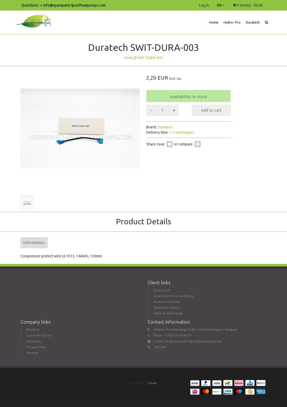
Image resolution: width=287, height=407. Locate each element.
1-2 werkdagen (181, 132)
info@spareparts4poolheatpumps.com (192, 341)
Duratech (253, 22)
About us (32, 329)
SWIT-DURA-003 (149, 58)
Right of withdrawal (167, 313)
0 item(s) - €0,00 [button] (248, 5)
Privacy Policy (36, 347)
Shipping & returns (166, 307)
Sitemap (32, 353)
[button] (266, 22)
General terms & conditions (173, 296)
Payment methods (166, 301)
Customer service (39, 335)
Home (213, 22)
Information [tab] (34, 243)
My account (162, 290)
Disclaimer (34, 341)
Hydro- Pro (232, 22)
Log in (204, 5)
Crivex (152, 383)
